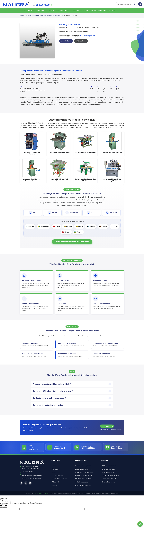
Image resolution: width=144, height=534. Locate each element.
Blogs (53, 472)
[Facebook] (21, 483)
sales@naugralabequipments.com (110, 430)
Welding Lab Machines (109, 466)
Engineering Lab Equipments (83, 475)
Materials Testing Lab (108, 469)
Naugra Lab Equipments (41, 493)
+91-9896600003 (27, 472)
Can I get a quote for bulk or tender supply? (49, 398)
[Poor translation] (5, 506)
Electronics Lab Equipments (83, 469)
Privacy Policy (56, 482)
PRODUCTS (40, 11)
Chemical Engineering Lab (83, 485)
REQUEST (85, 11)
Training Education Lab (109, 479)
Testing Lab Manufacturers (110, 475)
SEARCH (93, 11)
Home (21, 15)
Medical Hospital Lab (108, 482)
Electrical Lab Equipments (83, 466)
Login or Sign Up (140, 4)
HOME (23, 11)
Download (102, 11)
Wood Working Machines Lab (55, 15)
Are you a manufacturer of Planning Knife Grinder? (52, 384)
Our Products (27, 15)
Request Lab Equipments (59, 479)
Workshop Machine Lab (39, 15)
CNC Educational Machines (83, 479)
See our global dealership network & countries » (72, 242)
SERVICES (51, 11)
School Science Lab (108, 472)
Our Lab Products (57, 475)
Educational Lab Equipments (84, 472)
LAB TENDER (75, 11)
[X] (30, 483)
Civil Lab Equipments (81, 482)
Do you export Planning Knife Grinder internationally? (53, 391)
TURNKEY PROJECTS (62, 11)
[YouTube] (26, 483)
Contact (112, 11)
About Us (55, 469)
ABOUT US (31, 11)
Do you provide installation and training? (48, 405)
